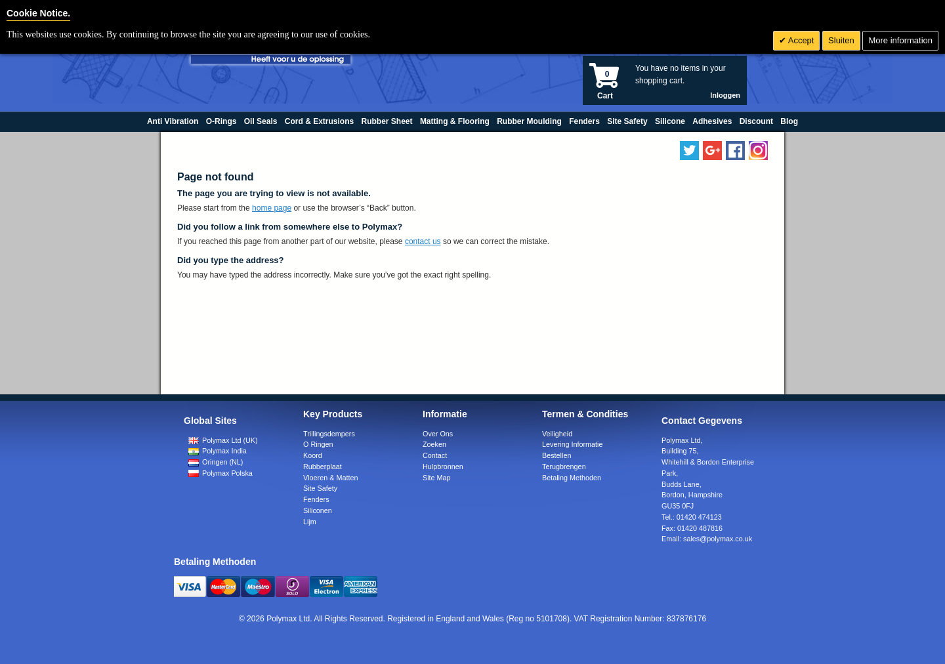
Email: (707, 539)
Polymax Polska (220, 473)
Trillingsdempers (329, 434)
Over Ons (438, 434)
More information (900, 40)
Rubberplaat (322, 466)
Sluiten (841, 40)
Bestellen (556, 455)
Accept (800, 40)
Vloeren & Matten (330, 478)
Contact (435, 455)
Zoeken (434, 444)
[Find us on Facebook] (735, 150)
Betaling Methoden (571, 478)
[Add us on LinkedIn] (712, 150)
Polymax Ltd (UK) (223, 440)
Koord (312, 455)
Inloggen (725, 95)
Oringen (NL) (215, 462)
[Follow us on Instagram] (758, 150)
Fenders (316, 499)
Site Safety (320, 488)
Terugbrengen (564, 466)
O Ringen (318, 444)
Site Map (437, 478)
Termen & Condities (585, 414)
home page (271, 208)
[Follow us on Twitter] (689, 150)
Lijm (309, 522)
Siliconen (317, 510)
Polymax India (217, 451)
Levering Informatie (572, 444)
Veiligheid (557, 434)
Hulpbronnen (443, 466)
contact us (423, 241)
